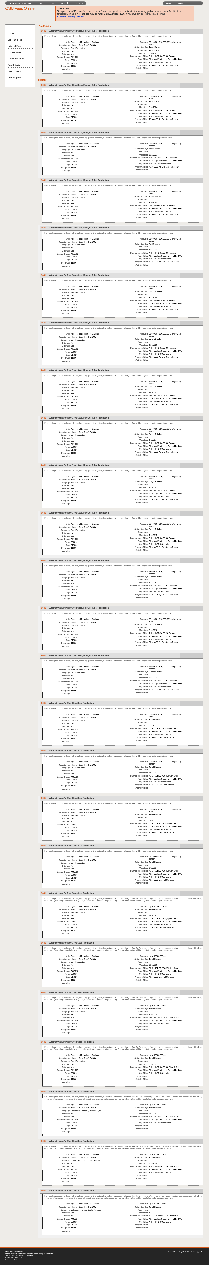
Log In (179, 3)
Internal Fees (14, 46)
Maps (63, 3)
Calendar (43, 3)
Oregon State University (20, 3)
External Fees (15, 40)
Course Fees (14, 52)
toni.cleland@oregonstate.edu (71, 16)
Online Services (76, 3)
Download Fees (16, 58)
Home (168, 3)
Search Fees (14, 71)
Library (54, 3)
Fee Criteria (14, 65)
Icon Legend (14, 77)
